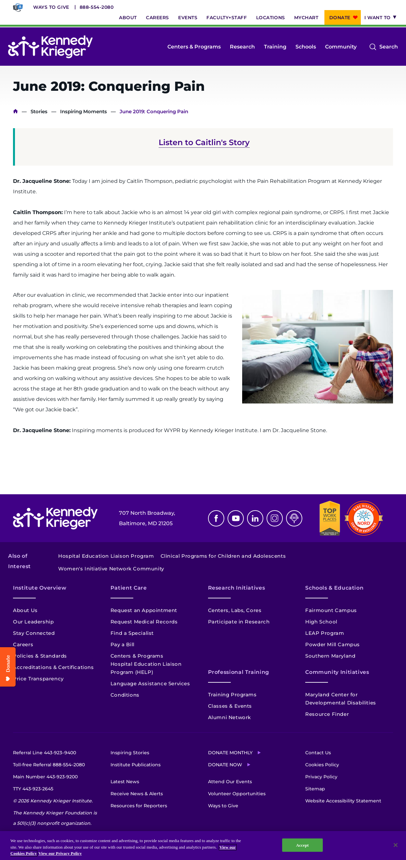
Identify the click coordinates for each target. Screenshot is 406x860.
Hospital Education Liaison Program (106, 556)
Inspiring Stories (130, 753)
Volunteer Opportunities (237, 794)
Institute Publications (136, 765)
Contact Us (318, 753)
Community (341, 47)
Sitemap (315, 789)
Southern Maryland (330, 656)
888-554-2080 (97, 7)
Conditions (125, 695)
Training (275, 47)
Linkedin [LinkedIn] (255, 518)
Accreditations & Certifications (53, 667)
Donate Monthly (230, 753)
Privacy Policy (321, 777)
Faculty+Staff (226, 17)
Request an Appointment (144, 610)
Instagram (275, 518)
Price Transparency (38, 679)
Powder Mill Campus (332, 644)
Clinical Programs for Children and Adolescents (223, 556)
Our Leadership (33, 622)
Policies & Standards (40, 656)
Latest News (125, 782)
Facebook (216, 518)
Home (15, 111)
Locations (270, 17)
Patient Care (129, 588)
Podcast (294, 518)
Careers (157, 17)
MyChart (306, 17)
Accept (302, 844)
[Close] (395, 845)
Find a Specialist (132, 633)
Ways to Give (51, 7)
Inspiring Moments (83, 111)
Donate (339, 17)
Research (242, 47)
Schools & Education (334, 588)
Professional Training (238, 672)
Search (388, 47)
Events (187, 17)
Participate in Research (239, 622)
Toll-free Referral (49, 764)
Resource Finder (327, 714)
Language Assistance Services (150, 683)
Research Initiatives (236, 588)
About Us (25, 610)
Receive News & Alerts (137, 794)
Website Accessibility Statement (343, 801)
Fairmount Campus (331, 610)
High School (321, 622)
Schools (305, 47)
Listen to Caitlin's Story (204, 142)
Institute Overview (40, 588)
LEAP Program (324, 633)
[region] (203, 845)
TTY (33, 789)
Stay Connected (34, 633)
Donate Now (225, 765)
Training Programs (232, 694)
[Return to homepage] (50, 46)
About (128, 17)
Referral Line (44, 752)
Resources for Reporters (139, 806)
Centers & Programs (194, 47)
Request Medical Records (144, 622)
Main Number (45, 776)
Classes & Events (230, 706)
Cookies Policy (322, 765)
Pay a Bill (123, 644)
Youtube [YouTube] (236, 518)
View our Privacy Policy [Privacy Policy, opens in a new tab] (60, 853)
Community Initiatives (337, 672)
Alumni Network (229, 717)
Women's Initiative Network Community (111, 569)
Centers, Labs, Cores (235, 610)
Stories (39, 111)
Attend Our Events (230, 782)
